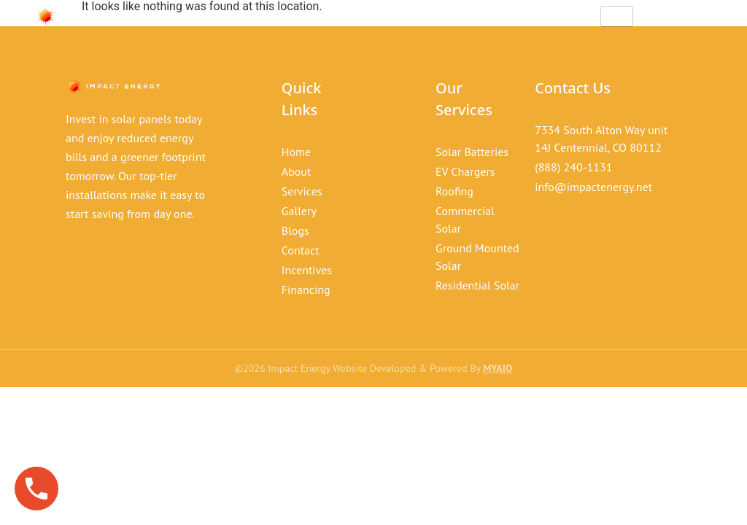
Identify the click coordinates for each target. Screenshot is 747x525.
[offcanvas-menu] (697, 17)
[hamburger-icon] (616, 16)
